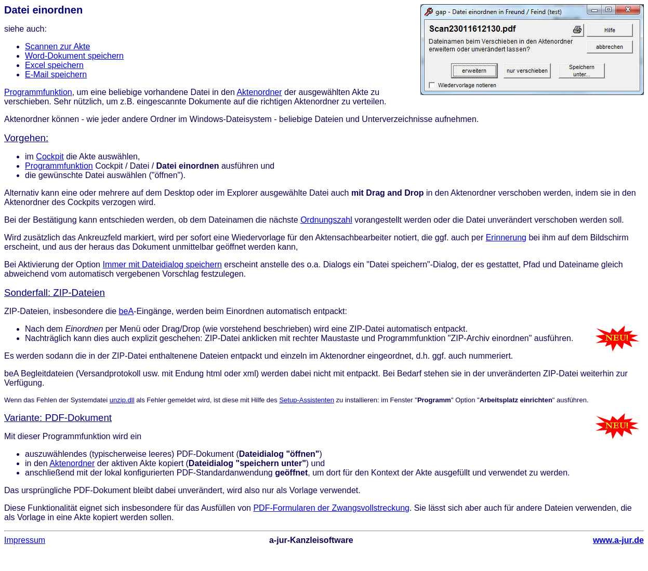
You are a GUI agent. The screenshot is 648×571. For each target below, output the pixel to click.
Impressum (24, 540)
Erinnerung (506, 237)
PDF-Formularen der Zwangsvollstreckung (331, 508)
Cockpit (49, 156)
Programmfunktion (38, 92)
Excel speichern (54, 65)
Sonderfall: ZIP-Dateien (54, 292)
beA (126, 311)
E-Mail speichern (56, 74)
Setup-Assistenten (306, 400)
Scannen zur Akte (57, 46)
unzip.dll (122, 400)
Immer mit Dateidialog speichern (161, 264)
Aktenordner (259, 92)
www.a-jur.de (618, 540)
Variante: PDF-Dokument (58, 417)
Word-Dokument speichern (74, 55)
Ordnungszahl (326, 219)
